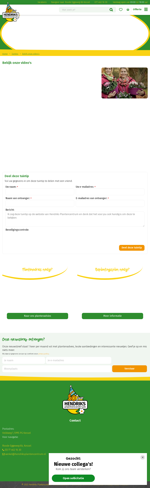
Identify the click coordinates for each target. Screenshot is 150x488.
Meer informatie (112, 315)
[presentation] (28, 237)
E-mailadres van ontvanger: (92, 198)
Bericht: (9, 209)
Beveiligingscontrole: (17, 229)
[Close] (142, 457)
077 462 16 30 (101, 2)
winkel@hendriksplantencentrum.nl (25, 454)
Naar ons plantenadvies (37, 315)
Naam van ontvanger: (18, 198)
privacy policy (43, 354)
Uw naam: (11, 187)
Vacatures (42, 2)
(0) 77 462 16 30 (13, 449)
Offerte (137, 9)
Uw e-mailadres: (86, 187)
